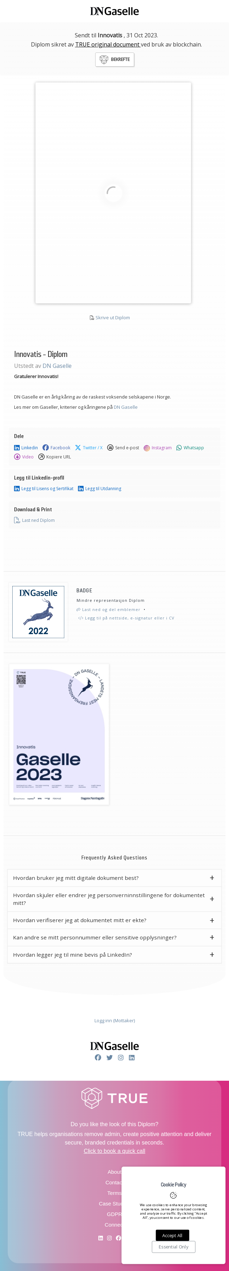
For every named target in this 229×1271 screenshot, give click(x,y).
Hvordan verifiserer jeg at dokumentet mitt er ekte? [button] (79, 920)
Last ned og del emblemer (108, 609)
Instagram (158, 447)
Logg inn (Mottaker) (114, 1020)
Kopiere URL (54, 457)
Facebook (56, 448)
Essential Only (173, 1247)
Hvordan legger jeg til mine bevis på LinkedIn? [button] (72, 954)
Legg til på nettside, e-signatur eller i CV (126, 618)
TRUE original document (108, 44)
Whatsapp (190, 448)
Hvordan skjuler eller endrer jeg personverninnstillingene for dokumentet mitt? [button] (109, 899)
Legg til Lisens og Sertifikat (43, 489)
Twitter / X (89, 448)
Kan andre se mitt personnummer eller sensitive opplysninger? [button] (95, 937)
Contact (114, 1182)
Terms (114, 1193)
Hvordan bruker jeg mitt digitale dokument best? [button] (76, 877)
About (114, 1172)
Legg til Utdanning (99, 489)
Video (24, 457)
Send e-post (123, 448)
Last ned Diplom (34, 520)
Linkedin (26, 448)
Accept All (172, 1235)
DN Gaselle (57, 366)
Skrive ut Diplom (113, 317)
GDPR (114, 1214)
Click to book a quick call (114, 1151)
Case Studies (114, 1204)
